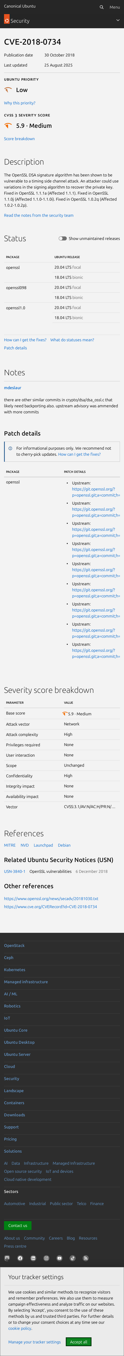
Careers (56, 1238)
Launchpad (43, 845)
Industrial (37, 1203)
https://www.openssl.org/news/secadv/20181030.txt (51, 898)
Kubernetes (14, 969)
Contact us (17, 1225)
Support (11, 1127)
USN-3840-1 (14, 871)
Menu (115, 7)
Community (34, 1238)
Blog (71, 1238)
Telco (81, 1203)
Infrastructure (36, 1163)
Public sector (61, 1203)
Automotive (14, 1203)
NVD (25, 845)
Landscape (14, 1090)
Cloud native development (27, 1179)
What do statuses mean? (72, 339)
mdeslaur (12, 387)
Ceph (8, 957)
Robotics (12, 1006)
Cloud (9, 1066)
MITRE (10, 845)
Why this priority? (19, 103)
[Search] (102, 7)
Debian (64, 845)
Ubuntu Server (17, 1054)
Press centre (15, 1246)
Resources (88, 1238)
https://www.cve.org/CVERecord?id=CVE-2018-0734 (50, 906)
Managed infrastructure (26, 981)
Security (11, 1078)
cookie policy (19, 1328)
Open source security (23, 1171)
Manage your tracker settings (34, 1342)
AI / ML (10, 994)
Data (16, 1163)
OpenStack (14, 945)
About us (12, 1238)
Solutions (13, 1151)
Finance (97, 1203)
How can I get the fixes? (25, 339)
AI (6, 1163)
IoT (7, 1018)
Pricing (10, 1139)
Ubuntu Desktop (19, 1042)
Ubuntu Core (15, 1030)
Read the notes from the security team (39, 215)
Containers (14, 1102)
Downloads (14, 1115)
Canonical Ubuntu (20, 6)
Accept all (78, 1342)
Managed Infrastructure (74, 1163)
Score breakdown (19, 138)
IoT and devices (59, 1171)
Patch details (15, 348)
